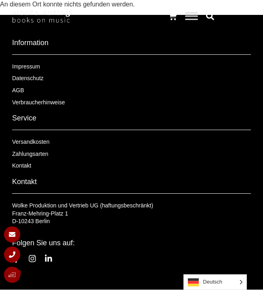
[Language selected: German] (215, 282)
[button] (14, 275)
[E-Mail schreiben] (12, 234)
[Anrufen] (12, 254)
